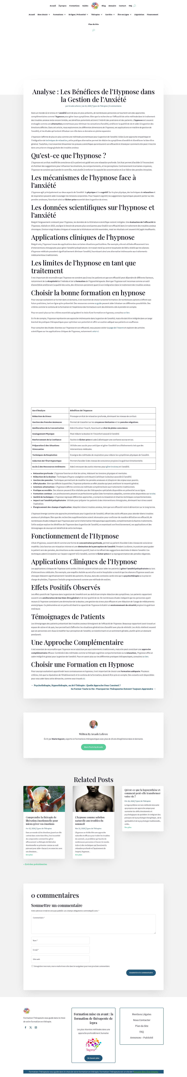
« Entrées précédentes (35, 864)
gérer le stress (112, 466)
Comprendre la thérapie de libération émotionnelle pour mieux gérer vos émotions (42, 820)
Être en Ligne (123, 14)
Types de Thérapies (100, 106)
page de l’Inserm (116, 327)
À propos (62, 6)
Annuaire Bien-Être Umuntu (145, 1071)
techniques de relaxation (56, 140)
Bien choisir (43, 14)
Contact (122, 6)
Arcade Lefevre (74, 106)
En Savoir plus (93, 1058)
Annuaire (112, 6)
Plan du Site (93, 24)
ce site (152, 493)
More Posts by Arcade (93, 747)
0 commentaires (115, 106)
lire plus (29, 855)
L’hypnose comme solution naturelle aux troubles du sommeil (90, 820)
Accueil (53, 6)
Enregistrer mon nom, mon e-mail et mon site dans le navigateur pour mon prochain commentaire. (72, 966)
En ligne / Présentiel (77, 14)
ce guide (98, 303)
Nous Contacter (141, 1020)
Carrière (108, 14)
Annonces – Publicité (141, 1037)
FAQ (130, 6)
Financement (152, 14)
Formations (74, 6)
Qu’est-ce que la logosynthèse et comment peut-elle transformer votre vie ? (143, 793)
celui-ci (95, 331)
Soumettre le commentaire (141, 972)
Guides (85, 6)
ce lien (126, 312)
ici (84, 678)
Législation (139, 14)
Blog (104, 6)
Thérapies (95, 14)
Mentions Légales (141, 1014)
